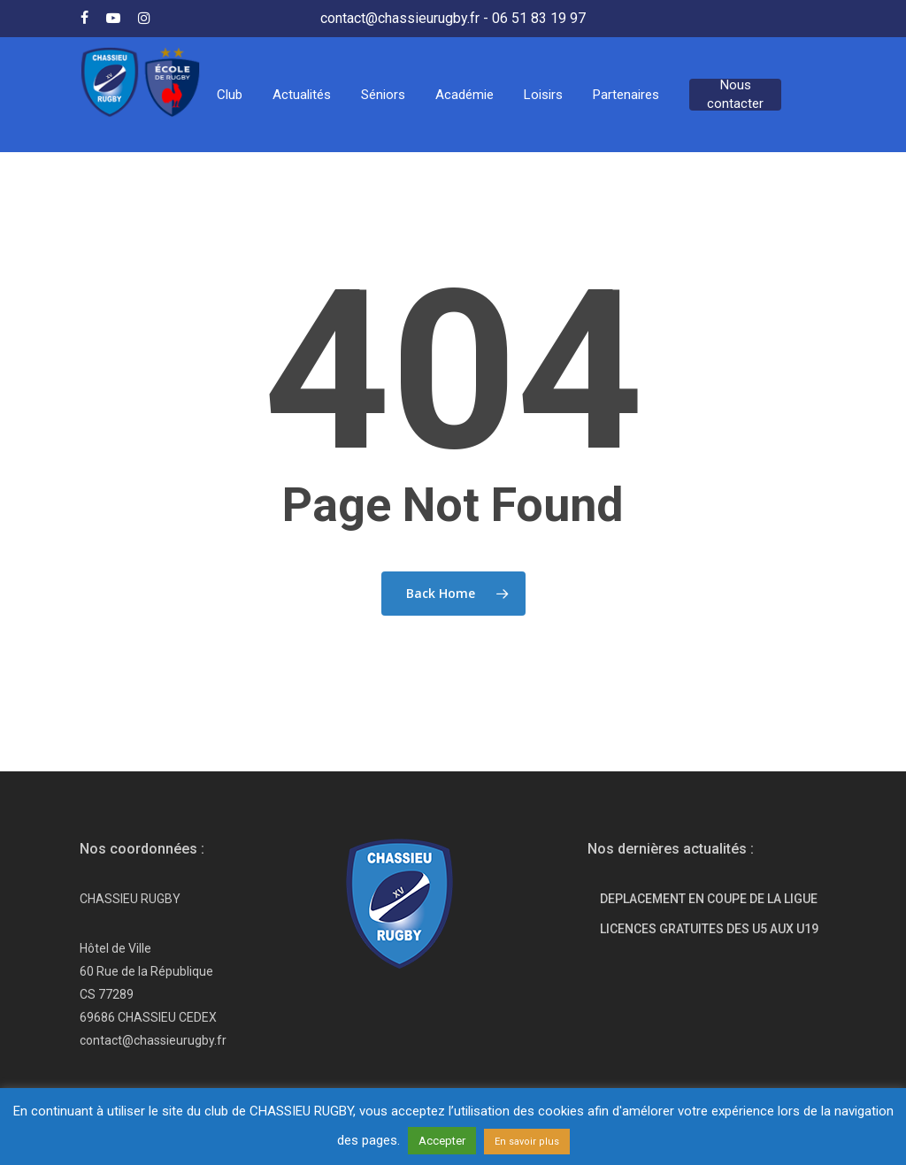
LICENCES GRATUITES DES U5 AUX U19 (709, 929)
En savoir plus (527, 1141)
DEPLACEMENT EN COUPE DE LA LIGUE (709, 899)
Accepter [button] (441, 1140)
